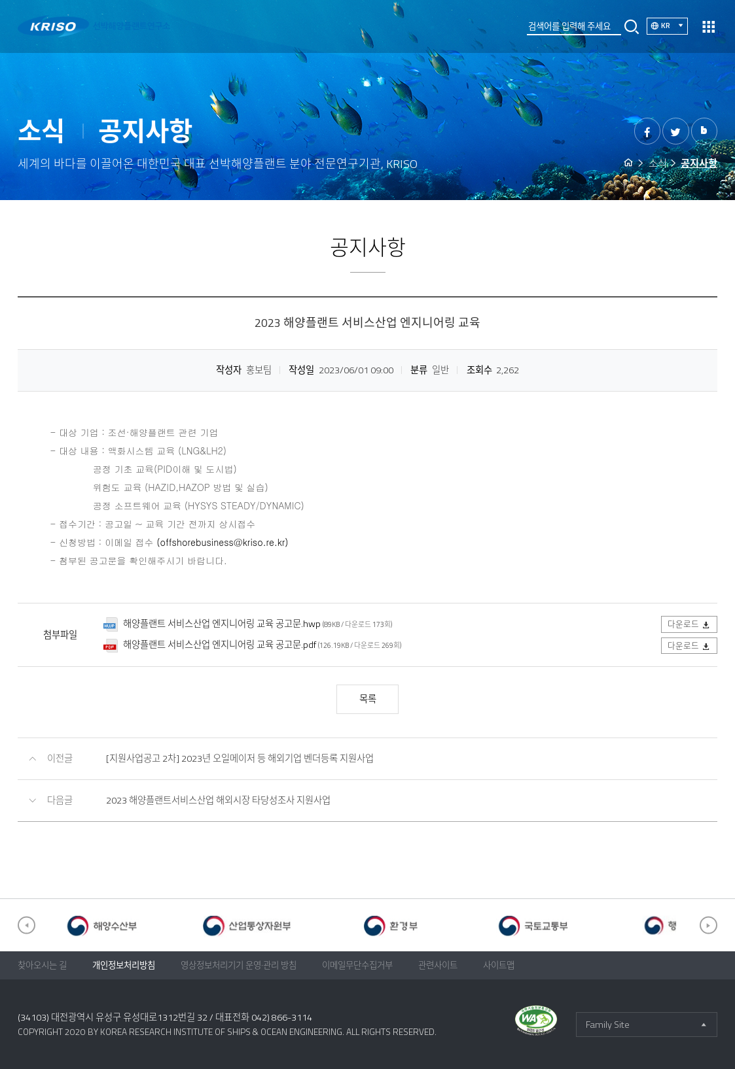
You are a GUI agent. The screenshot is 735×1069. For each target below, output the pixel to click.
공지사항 (699, 163)
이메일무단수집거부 (357, 965)
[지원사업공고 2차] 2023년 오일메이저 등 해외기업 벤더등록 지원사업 (240, 758)
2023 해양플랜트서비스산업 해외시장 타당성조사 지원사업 (218, 800)
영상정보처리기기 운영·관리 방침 (238, 965)
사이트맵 (498, 965)
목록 (367, 699)
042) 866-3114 (281, 1017)
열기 (708, 26)
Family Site (608, 1024)
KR (674, 25)
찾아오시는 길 (42, 965)
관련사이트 (437, 965)
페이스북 (647, 131)
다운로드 (689, 624)
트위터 (675, 131)
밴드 (704, 131)
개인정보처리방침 (123, 965)
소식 (658, 163)
